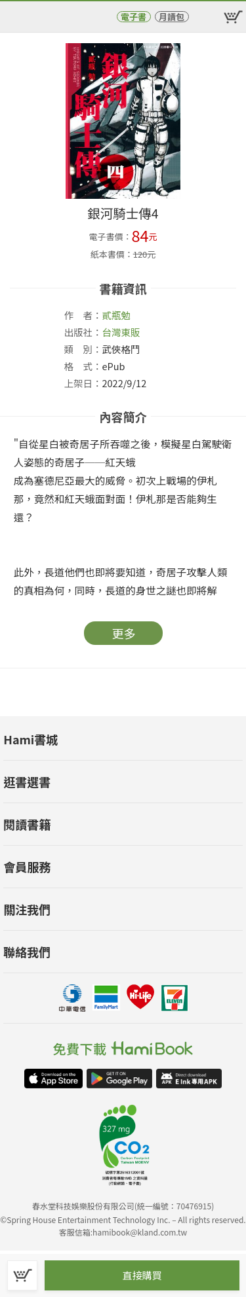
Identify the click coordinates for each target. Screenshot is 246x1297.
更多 (124, 633)
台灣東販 (121, 332)
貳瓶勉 (116, 315)
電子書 (133, 16)
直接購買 (141, 1275)
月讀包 (171, 16)
